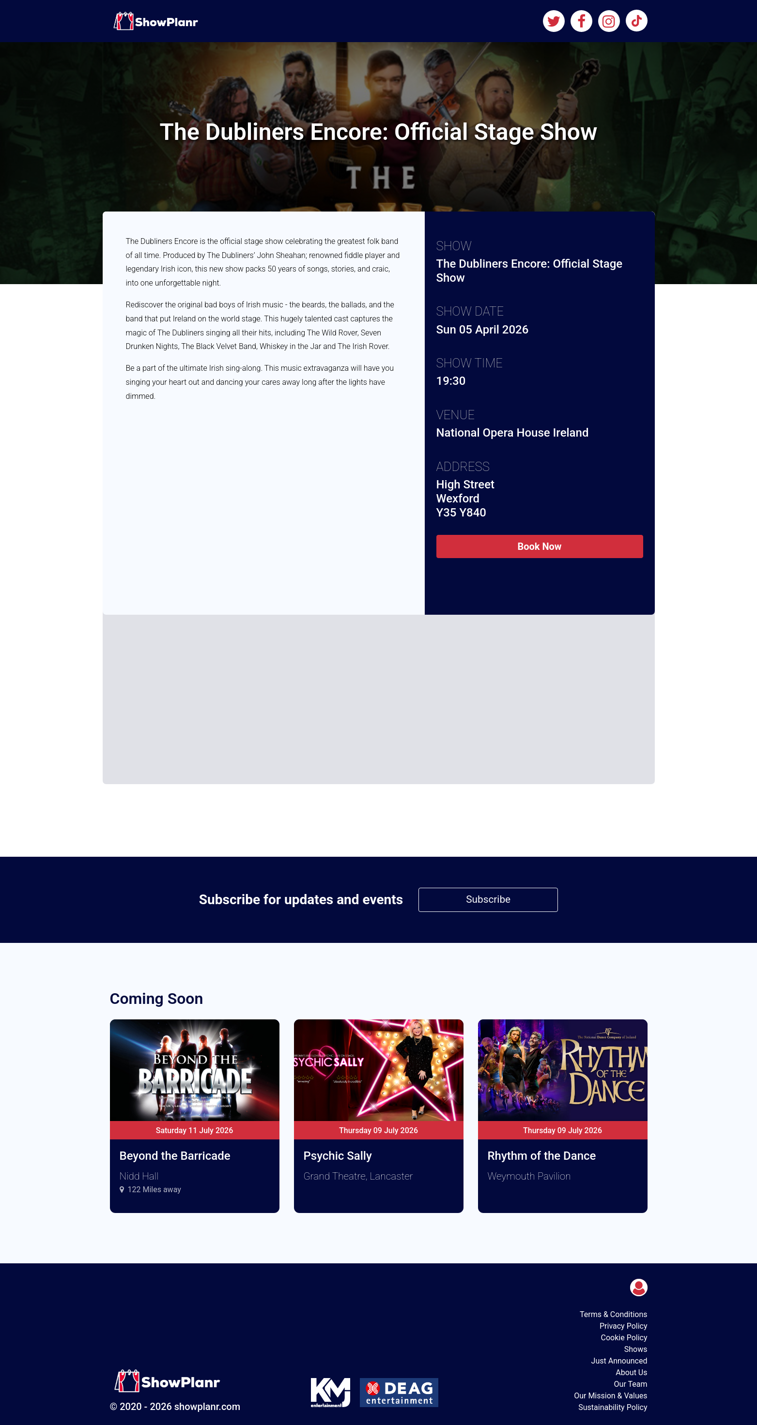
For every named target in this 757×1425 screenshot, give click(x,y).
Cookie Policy (624, 1337)
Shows (636, 1349)
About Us (631, 1372)
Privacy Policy (624, 1326)
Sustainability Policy (612, 1407)
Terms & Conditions (614, 1314)
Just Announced (619, 1360)
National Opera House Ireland (512, 433)
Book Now (539, 546)
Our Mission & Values (610, 1395)
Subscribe (488, 899)
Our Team (631, 1384)
